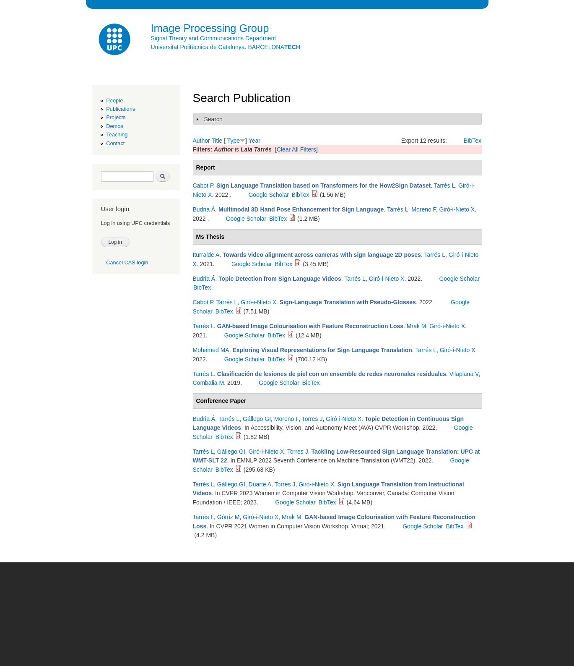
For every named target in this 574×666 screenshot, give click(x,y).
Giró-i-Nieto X (457, 209)
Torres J (312, 418)
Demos (114, 126)
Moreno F (423, 209)
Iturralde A (206, 254)
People (114, 100)
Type (233, 140)
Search (213, 119)
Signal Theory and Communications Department (213, 38)
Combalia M (208, 382)
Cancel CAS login (127, 262)
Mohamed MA (211, 350)
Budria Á (204, 209)
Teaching (116, 134)
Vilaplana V (463, 374)
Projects (115, 117)
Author (201, 140)
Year (254, 140)
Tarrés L (444, 185)
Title (216, 140)
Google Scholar (268, 194)
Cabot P (203, 185)
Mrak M (416, 326)
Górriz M (228, 517)
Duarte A (260, 484)
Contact (115, 143)
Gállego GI (257, 418)
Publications (120, 109)
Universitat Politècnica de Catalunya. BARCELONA (225, 47)
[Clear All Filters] (296, 149)
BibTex (472, 140)
